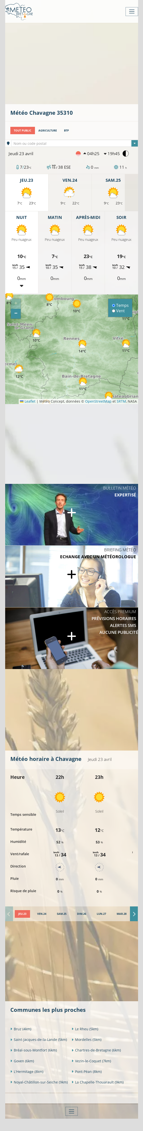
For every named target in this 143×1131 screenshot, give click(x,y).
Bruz (20, 1029)
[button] (19, 371)
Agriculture (47, 130)
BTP (66, 130)
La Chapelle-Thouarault (98, 1082)
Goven (22, 1061)
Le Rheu (85, 1029)
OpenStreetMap (98, 401)
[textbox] (75, 143)
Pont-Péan (87, 1071)
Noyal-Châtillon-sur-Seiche (39, 1082)
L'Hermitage (26, 1071)
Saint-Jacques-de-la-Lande (38, 1039)
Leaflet (27, 401)
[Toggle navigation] (132, 11)
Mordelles (86, 1039)
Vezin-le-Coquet (91, 1061)
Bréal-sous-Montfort (33, 1050)
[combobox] (74, 143)
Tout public (22, 130)
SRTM (121, 401)
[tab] (22, 914)
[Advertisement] (76, 63)
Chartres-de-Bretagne (96, 1050)
